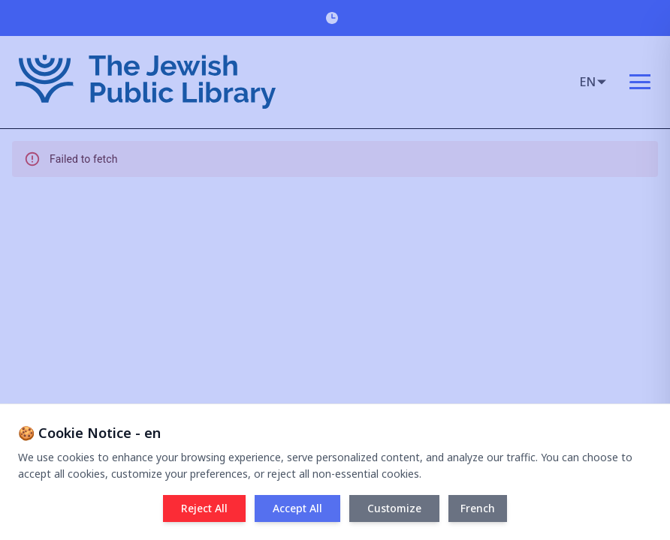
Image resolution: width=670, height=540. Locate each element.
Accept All (297, 508)
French (477, 508)
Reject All (204, 508)
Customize (394, 508)
